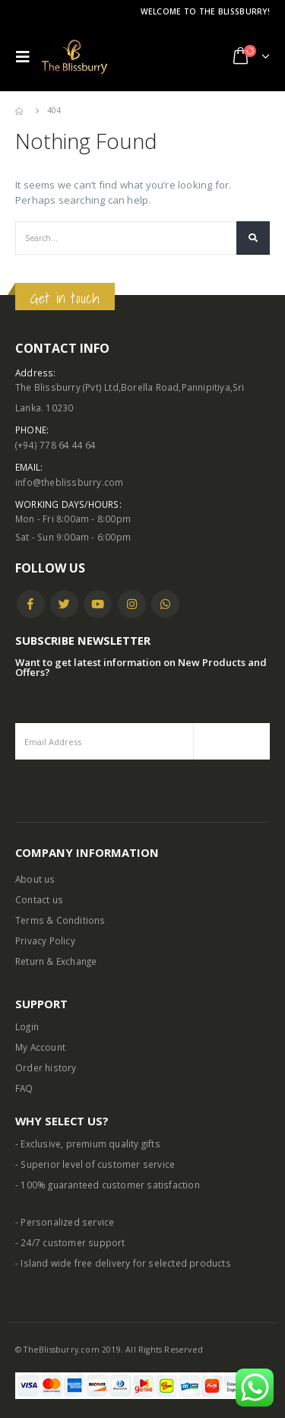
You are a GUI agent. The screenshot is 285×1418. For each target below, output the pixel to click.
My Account (40, 1047)
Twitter (64, 604)
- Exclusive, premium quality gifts (87, 1143)
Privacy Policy (45, 940)
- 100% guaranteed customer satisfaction (107, 1184)
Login (27, 1026)
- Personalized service (64, 1222)
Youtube (98, 604)
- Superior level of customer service (95, 1164)
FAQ (24, 1088)
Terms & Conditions (60, 920)
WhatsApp (165, 604)
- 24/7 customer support (70, 1242)
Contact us (39, 899)
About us (35, 879)
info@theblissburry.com (69, 482)
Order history (46, 1067)
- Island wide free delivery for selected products (123, 1263)
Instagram (132, 604)
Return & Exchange (56, 961)
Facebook (31, 604)
